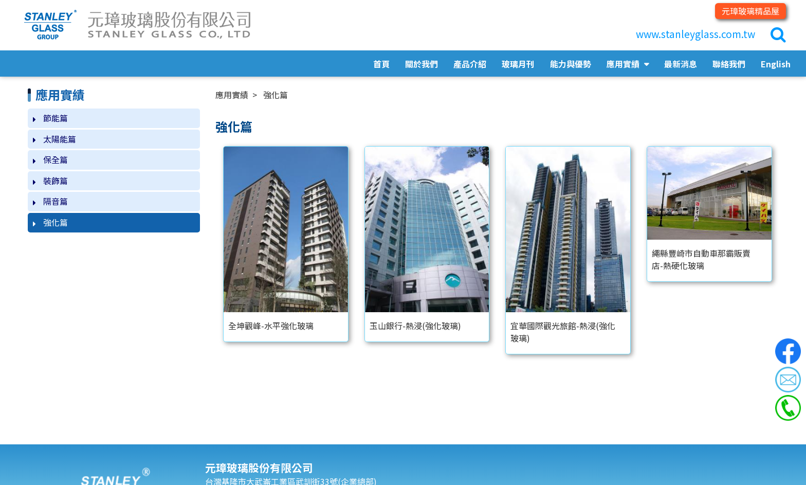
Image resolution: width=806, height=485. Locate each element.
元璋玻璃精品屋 (750, 11)
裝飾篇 (55, 180)
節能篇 (55, 118)
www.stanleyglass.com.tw (695, 34)
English (776, 64)
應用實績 (624, 64)
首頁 (381, 64)
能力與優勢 (570, 64)
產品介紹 (469, 64)
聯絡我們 (728, 64)
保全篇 (55, 159)
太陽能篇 (59, 139)
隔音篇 (55, 201)
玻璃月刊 (518, 64)
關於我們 (421, 64)
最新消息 (680, 64)
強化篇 (55, 222)
